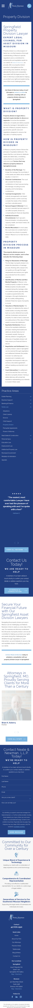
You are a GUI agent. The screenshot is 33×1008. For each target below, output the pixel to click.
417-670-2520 (16, 927)
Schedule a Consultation (17, 590)
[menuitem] (15, 396)
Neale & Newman (17, 62)
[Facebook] (12, 997)
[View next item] (18, 543)
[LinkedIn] (16, 997)
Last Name (5, 781)
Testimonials (16, 949)
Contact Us (16, 956)
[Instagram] (21, 997)
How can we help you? (9, 803)
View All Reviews (17, 550)
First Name (5, 776)
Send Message (16, 832)
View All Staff (16, 739)
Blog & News (16, 952)
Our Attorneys (16, 942)
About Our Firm (16, 939)
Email (3, 792)
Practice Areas (16, 946)
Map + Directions (16, 974)
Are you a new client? (8, 797)
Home (16, 935)
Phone (4, 787)
